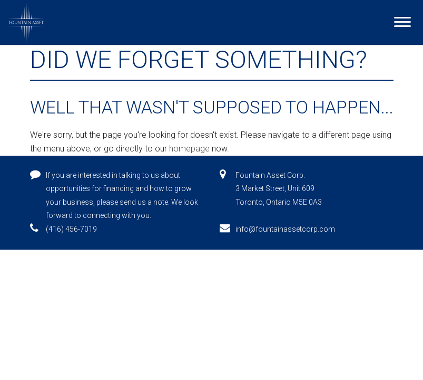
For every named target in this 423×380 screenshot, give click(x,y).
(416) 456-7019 (71, 229)
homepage (189, 149)
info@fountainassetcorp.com (285, 229)
